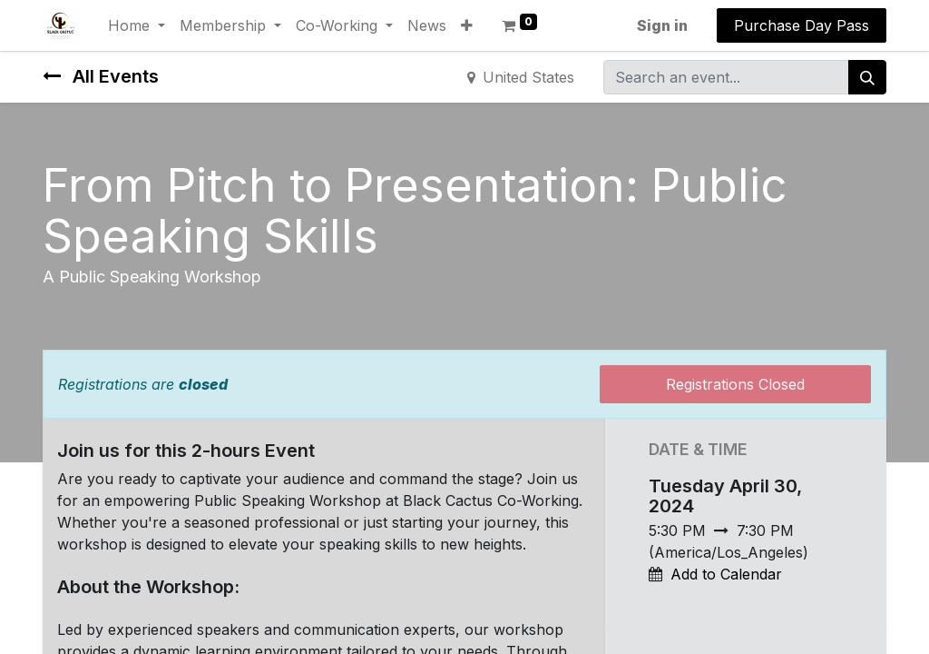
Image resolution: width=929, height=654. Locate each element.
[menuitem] (427, 25)
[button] (467, 25)
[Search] (867, 77)
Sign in (662, 25)
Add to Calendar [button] (726, 574)
